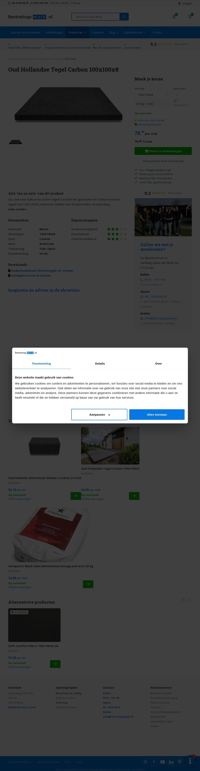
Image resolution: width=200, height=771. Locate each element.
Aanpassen (99, 414)
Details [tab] (100, 363)
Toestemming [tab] (41, 363)
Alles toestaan (157, 414)
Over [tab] (158, 363)
